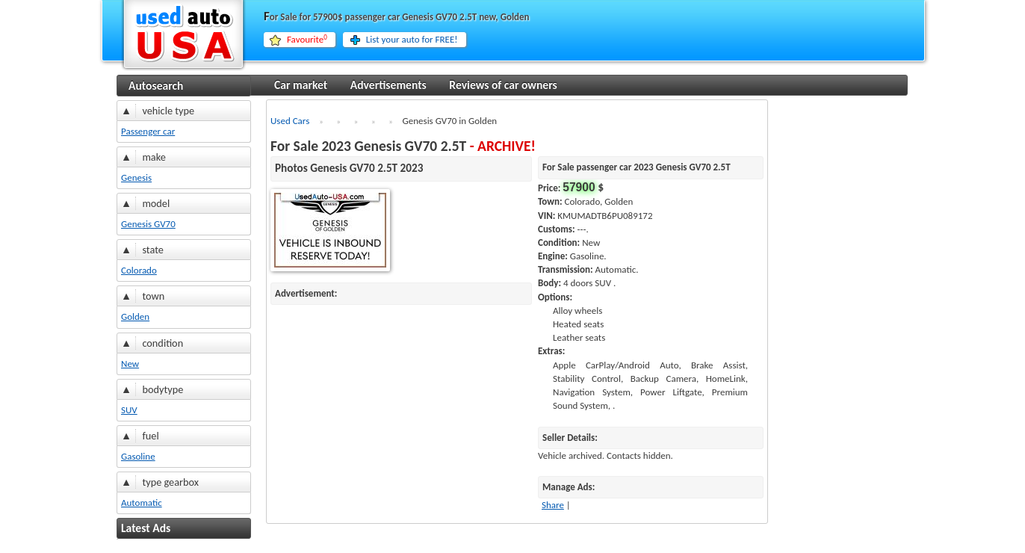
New (130, 363)
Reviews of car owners (503, 85)
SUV (129, 409)
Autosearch (155, 85)
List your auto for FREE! (412, 39)
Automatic (141, 502)
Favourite (307, 39)
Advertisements (388, 85)
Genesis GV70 (148, 223)
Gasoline (138, 456)
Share (553, 504)
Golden (135, 316)
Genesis (136, 177)
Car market (300, 85)
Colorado (139, 270)
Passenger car (148, 131)
